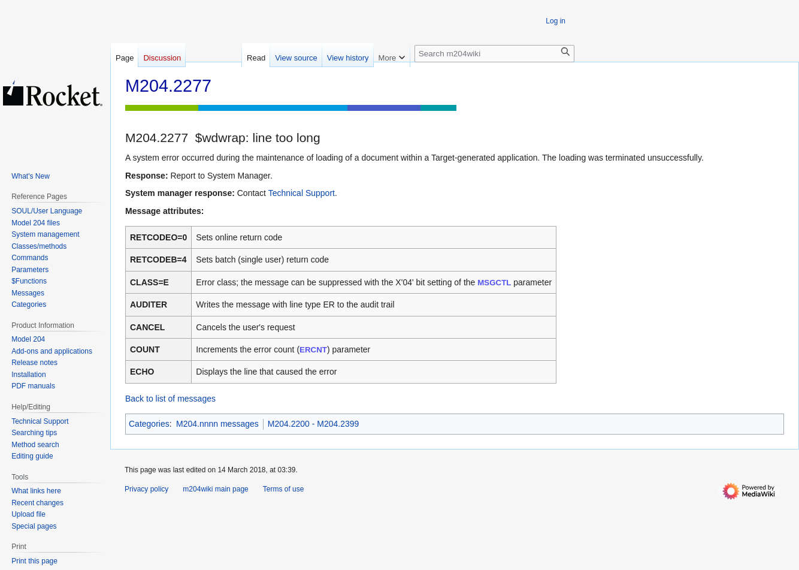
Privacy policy (146, 489)
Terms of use (283, 489)
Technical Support (301, 193)
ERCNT (313, 349)
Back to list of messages (170, 398)
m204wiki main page (215, 489)
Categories (149, 424)
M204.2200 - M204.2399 (313, 424)
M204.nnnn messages (217, 424)
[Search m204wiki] (494, 53)
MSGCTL (494, 282)
